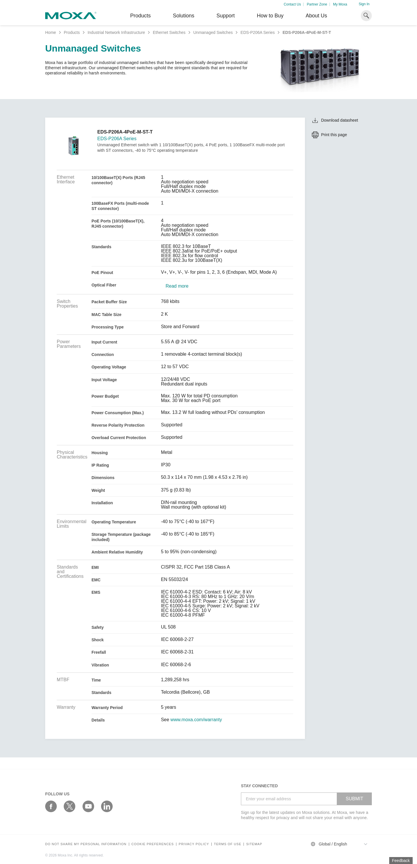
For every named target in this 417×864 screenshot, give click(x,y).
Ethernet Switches (169, 32)
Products (72, 32)
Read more (177, 286)
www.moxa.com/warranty (196, 719)
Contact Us (292, 4)
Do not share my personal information (86, 844)
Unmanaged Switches (213, 32)
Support (225, 16)
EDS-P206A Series (258, 32)
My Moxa (340, 4)
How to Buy (270, 16)
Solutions (183, 16)
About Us (316, 16)
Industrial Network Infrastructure (116, 32)
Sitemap (254, 844)
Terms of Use (228, 844)
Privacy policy (194, 844)
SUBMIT (354, 798)
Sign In (364, 4)
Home (50, 32)
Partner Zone (317, 4)
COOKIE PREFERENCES (152, 844)
